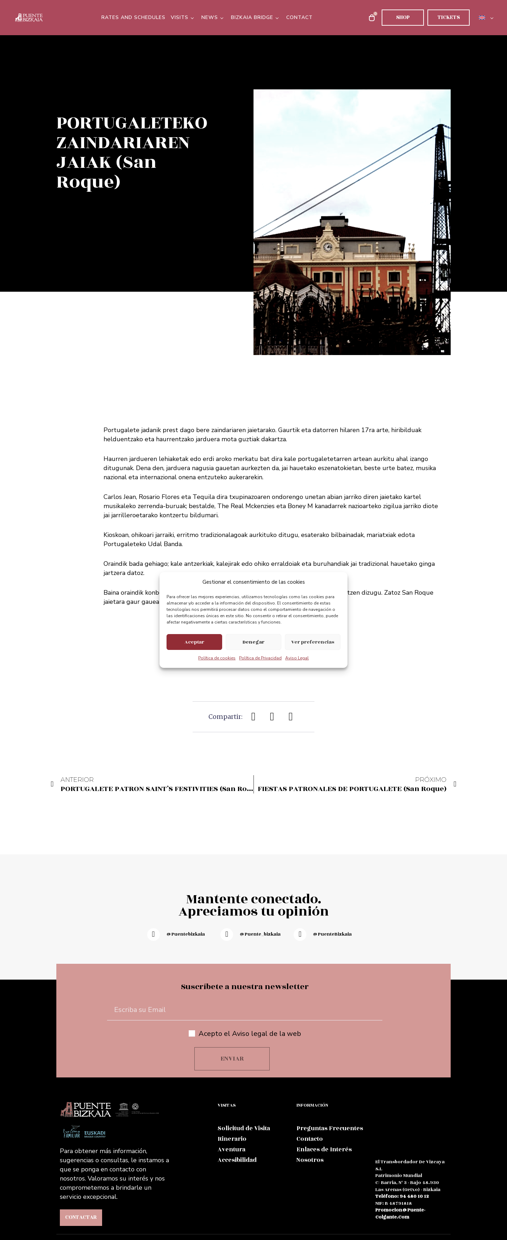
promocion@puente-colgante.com (400, 1214)
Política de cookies (217, 658)
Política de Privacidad (260, 658)
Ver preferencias (312, 642)
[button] (253, 717)
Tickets (449, 17)
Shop (403, 17)
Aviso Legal (297, 658)
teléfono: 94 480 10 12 (402, 1196)
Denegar (253, 642)
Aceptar (194, 642)
